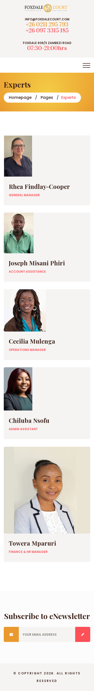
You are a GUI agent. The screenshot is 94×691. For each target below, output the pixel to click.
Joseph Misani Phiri (37, 263)
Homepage (20, 97)
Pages (47, 97)
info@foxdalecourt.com (47, 19)
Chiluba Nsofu (29, 420)
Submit (82, 634)
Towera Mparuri (32, 543)
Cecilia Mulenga (32, 341)
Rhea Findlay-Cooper (39, 186)
